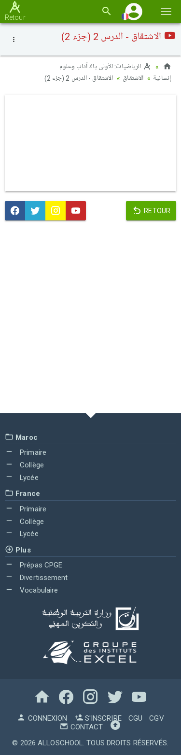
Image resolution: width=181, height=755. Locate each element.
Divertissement (36, 577)
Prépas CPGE (33, 564)
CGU (135, 717)
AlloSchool (60, 742)
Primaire (25, 452)
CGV (156, 717)
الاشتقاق (133, 78)
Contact (81, 726)
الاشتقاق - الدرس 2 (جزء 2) (78, 78)
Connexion (42, 717)
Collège (24, 464)
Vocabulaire (31, 589)
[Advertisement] (90, 318)
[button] (134, 11)
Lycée (22, 476)
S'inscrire (98, 717)
